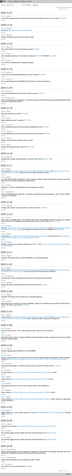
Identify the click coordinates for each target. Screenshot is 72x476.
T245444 (44, 207)
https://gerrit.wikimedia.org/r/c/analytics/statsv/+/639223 (29, 379)
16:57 (3, 464)
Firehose (23, 1)
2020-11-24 (6, 43)
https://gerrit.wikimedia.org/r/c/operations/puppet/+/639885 (30, 317)
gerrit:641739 (46, 159)
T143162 (53, 56)
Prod (10, 1)
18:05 (3, 377)
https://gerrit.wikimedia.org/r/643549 (20, 30)
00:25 (3, 145)
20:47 (3, 35)
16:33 (3, 169)
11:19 (3, 226)
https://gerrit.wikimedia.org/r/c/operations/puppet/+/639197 (30, 399)
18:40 (3, 282)
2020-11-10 (6, 264)
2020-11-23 (6, 69)
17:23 (3, 457)
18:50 (3, 370)
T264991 (44, 285)
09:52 (3, 138)
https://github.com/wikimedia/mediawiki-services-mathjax (28, 236)
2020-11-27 (6, 13)
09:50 (3, 256)
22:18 (3, 295)
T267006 (26, 305)
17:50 (3, 383)
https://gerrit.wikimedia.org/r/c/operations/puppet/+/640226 (30, 270)
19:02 (3, 157)
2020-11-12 (6, 214)
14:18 (3, 301)
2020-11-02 (6, 407)
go (37, 5)
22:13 (3, 276)
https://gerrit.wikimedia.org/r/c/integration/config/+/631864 (36, 426)
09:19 (3, 335)
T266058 (29, 466)
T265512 (37, 49)
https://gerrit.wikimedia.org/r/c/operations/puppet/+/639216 (32, 372)
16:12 (3, 397)
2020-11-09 (6, 291)
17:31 (3, 79)
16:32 (3, 177)
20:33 (3, 355)
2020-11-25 (6, 25)
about (68, 474)
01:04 (3, 60)
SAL (3, 1)
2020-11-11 (6, 252)
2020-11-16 (6, 202)
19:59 (3, 363)
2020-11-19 (6, 108)
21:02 (3, 28)
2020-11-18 (6, 153)
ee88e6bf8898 (41, 412)
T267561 (57, 221)
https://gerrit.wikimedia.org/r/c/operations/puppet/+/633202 (30, 171)
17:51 (3, 131)
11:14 (3, 234)
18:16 (3, 431)
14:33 (3, 217)
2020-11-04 (6, 345)
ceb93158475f (59, 412)
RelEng (16, 1)
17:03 (3, 205)
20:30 (3, 111)
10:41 (3, 185)
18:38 (3, 328)
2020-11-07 (6, 311)
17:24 (3, 449)
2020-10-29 (6, 446)
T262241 (58, 366)
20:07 (3, 424)
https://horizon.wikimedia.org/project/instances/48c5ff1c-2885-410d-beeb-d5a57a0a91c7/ (37, 359)
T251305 (63, 18)
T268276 (43, 74)
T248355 (46, 127)
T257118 (24, 113)
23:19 (3, 268)
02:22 (3, 54)
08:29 (3, 242)
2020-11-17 (6, 165)
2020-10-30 (6, 420)
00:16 (3, 315)
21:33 (3, 349)
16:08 (3, 16)
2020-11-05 (6, 325)
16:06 (3, 91)
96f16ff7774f (50, 412)
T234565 (53, 433)
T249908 (61, 229)
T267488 (41, 93)
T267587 (40, 56)
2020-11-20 (6, 88)
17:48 (3, 437)
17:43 (3, 390)
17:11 (3, 47)
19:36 (3, 72)
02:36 (3, 98)
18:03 (3, 125)
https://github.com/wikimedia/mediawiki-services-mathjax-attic (27, 228)
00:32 (3, 192)
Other (30, 1)
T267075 (9, 414)
